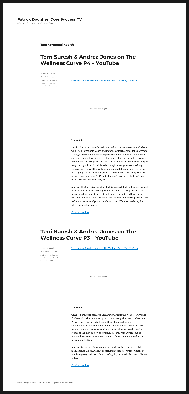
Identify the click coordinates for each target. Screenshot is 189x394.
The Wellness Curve (48, 77)
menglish (51, 83)
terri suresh (56, 86)
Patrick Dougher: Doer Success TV (49, 19)
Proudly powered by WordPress (60, 383)
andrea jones (45, 80)
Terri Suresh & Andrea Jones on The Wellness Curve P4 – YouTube (88, 60)
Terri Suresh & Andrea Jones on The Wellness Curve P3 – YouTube (88, 234)
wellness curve (46, 260)
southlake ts (45, 86)
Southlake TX (52, 258)
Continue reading (80, 212)
